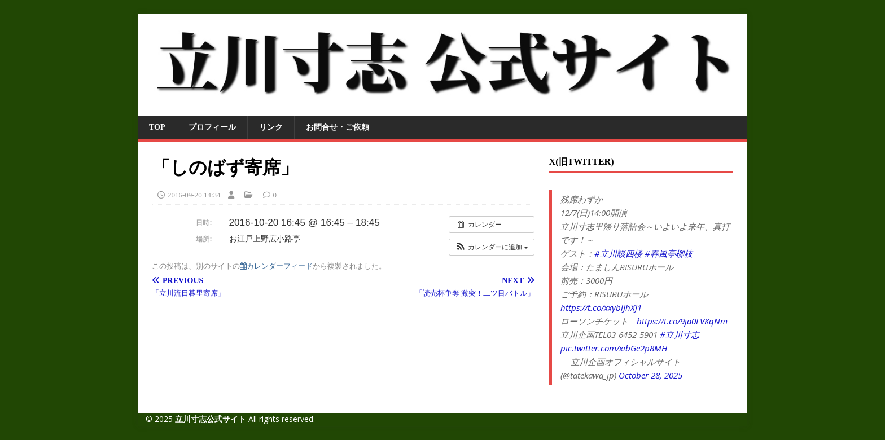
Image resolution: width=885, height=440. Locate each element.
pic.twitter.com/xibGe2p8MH (613, 348)
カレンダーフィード (276, 266)
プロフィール (212, 127)
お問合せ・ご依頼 (337, 127)
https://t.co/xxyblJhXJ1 (601, 307)
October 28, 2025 (650, 375)
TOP (157, 127)
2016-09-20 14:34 (194, 195)
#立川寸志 (679, 334)
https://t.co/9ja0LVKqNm (682, 321)
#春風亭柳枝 (669, 253)
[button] (491, 247)
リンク (271, 127)
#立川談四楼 (618, 253)
